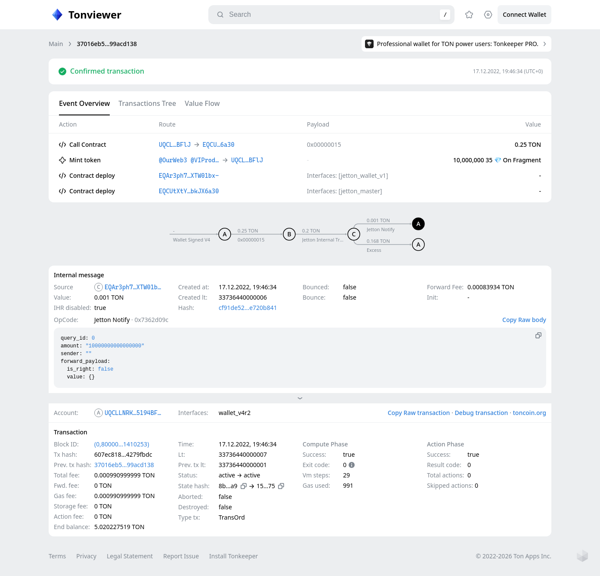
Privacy (86, 556)
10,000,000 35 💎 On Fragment (497, 160)
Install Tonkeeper (233, 556)
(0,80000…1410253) (121, 444)
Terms (57, 556)
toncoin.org (529, 413)
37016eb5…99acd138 (124, 465)
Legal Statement (130, 556)
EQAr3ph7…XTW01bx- (134, 287)
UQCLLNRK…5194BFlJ (134, 412)
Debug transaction (481, 413)
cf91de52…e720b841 (248, 307)
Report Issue (181, 556)
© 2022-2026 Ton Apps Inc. (513, 556)
